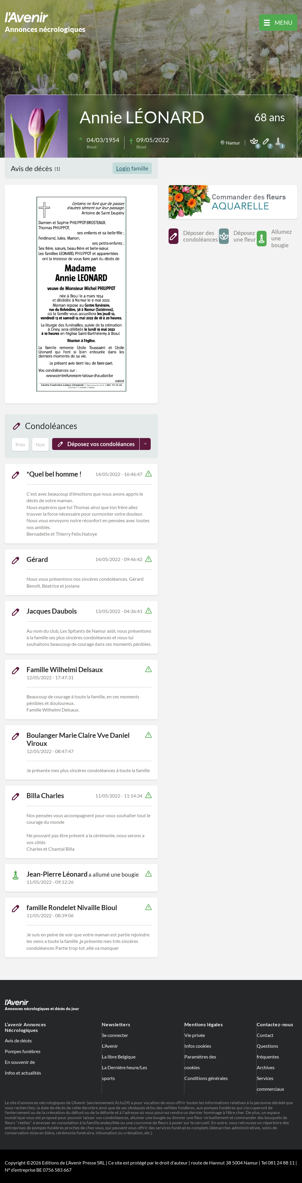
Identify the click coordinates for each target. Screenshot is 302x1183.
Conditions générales (206, 1078)
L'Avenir (110, 1046)
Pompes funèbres (23, 1051)
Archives (266, 1067)
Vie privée (194, 1035)
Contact (265, 1035)
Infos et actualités (23, 1073)
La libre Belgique (119, 1056)
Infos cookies (197, 1046)
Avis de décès (18, 1040)
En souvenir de (20, 1062)
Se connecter (115, 1035)
